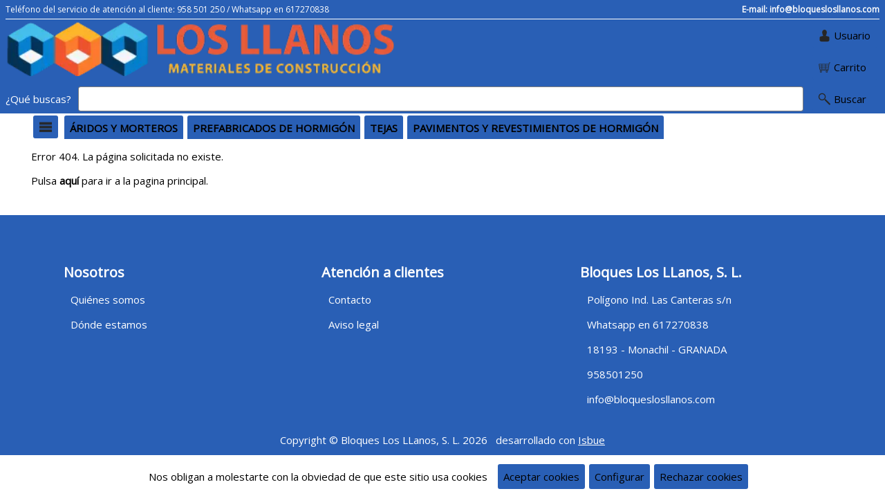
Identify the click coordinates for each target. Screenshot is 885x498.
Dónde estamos (109, 324)
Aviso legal (353, 324)
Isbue (591, 440)
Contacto (349, 299)
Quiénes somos (108, 299)
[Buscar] (440, 98)
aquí (69, 180)
